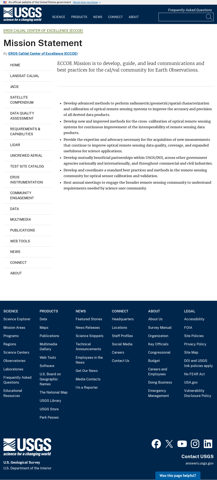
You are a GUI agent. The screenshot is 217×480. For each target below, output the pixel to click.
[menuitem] (58, 14)
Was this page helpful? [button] (178, 476)
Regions (9, 344)
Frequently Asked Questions (190, 10)
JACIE (14, 87)
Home (15, 65)
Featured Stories (89, 319)
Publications (22, 230)
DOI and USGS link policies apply (198, 363)
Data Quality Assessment (22, 115)
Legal (189, 311)
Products (79, 17)
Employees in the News (89, 360)
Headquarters (123, 319)
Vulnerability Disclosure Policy (197, 393)
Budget (154, 361)
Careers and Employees (157, 371)
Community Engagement (22, 195)
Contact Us (120, 361)
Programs (11, 336)
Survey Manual (160, 328)
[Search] (209, 17)
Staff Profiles (122, 336)
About (134, 17)
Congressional (159, 352)
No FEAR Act (194, 374)
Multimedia (20, 219)
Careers (118, 352)
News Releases (88, 328)
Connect (115, 17)
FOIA (188, 328)
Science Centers (16, 352)
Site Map (191, 352)
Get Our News (87, 371)
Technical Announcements (88, 346)
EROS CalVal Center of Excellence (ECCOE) (43, 31)
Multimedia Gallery (48, 346)
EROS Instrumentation (26, 179)
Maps (44, 328)
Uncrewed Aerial (26, 156)
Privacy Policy (195, 344)
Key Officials (158, 344)
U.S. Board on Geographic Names (50, 379)
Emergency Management (158, 393)
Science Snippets (89, 336)
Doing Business (160, 382)
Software (47, 366)
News (97, 17)
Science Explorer (17, 319)
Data (14, 209)
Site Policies (194, 336)
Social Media (122, 344)
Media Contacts (88, 379)
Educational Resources (12, 393)
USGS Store (49, 409)
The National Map (54, 392)
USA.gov (191, 382)
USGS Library (50, 401)
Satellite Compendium (21, 99)
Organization (158, 336)
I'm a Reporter (87, 387)
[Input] (186, 17)
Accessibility (194, 319)
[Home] (22, 20)
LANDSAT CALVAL (24, 76)
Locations (119, 328)
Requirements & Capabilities (25, 131)
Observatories (14, 361)
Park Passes (49, 417)
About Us (155, 319)
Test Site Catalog (27, 166)
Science (58, 17)
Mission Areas (14, 328)
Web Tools (20, 241)
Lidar (15, 145)
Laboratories (13, 369)
